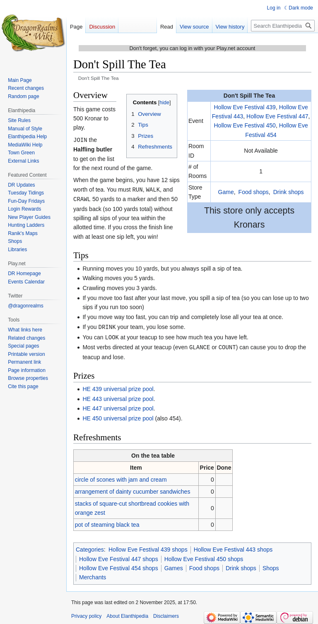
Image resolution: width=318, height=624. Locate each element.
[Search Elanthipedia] (283, 25)
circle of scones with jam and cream (121, 477)
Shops (271, 565)
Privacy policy (86, 614)
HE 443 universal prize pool (117, 396)
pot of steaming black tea (107, 522)
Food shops (253, 192)
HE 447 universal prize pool (117, 406)
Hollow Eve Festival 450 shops (203, 556)
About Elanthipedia (127, 614)
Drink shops (288, 192)
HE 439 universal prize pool (117, 386)
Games (173, 565)
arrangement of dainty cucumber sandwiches (132, 489)
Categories (90, 547)
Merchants (92, 574)
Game (226, 192)
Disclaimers (166, 614)
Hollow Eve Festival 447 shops (118, 556)
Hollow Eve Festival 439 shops (148, 547)
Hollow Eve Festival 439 (244, 107)
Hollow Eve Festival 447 (277, 116)
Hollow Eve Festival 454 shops (118, 565)
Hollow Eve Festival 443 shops (233, 547)
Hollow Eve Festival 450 (244, 125)
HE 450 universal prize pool (117, 416)
